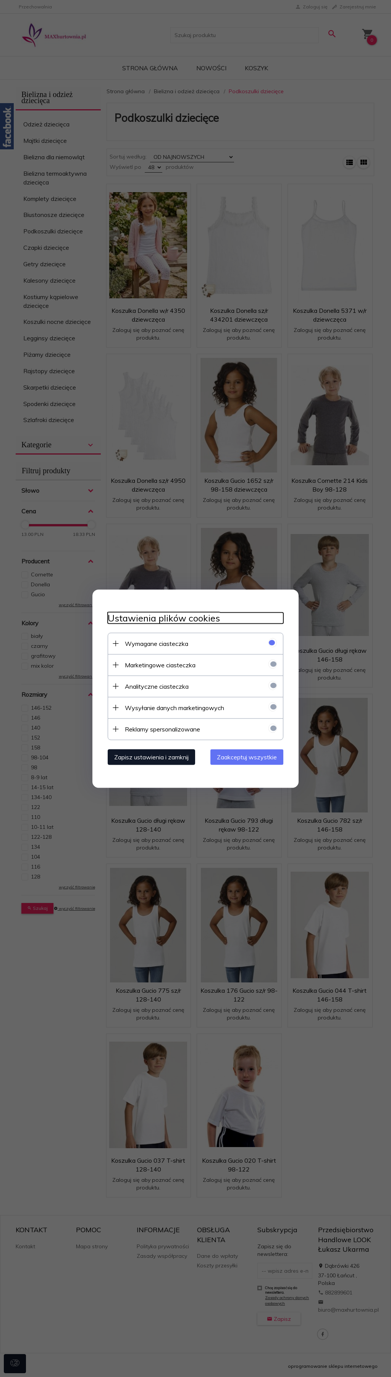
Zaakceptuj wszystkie (247, 757)
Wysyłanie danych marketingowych (174, 707)
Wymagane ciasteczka (156, 643)
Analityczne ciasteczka (157, 686)
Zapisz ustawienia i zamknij (151, 757)
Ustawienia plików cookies (164, 617)
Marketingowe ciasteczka (160, 664)
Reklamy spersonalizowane (162, 729)
